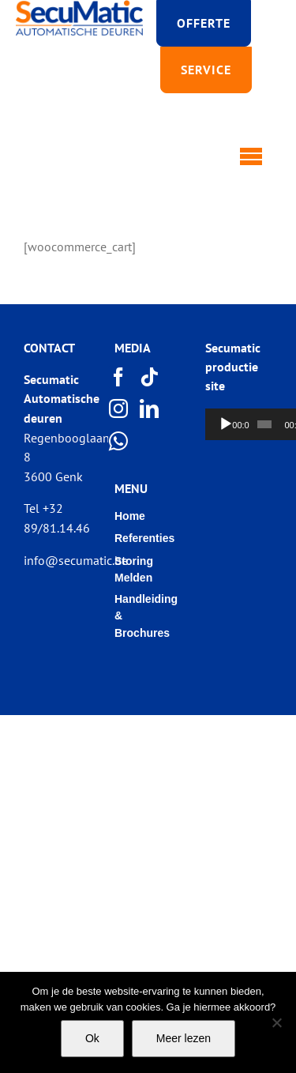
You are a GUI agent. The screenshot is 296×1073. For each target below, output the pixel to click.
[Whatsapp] (119, 441)
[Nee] (276, 1022)
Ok (92, 1038)
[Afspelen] (226, 424)
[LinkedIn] (150, 408)
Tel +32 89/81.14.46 (57, 518)
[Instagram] (119, 408)
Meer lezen (183, 1038)
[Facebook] (119, 377)
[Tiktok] (150, 377)
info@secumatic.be (76, 560)
